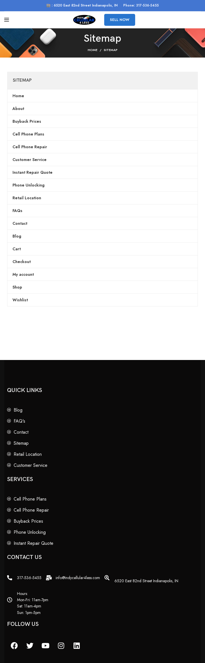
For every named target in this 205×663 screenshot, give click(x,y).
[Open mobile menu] (6, 20)
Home (92, 50)
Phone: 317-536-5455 (141, 5)
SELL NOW (119, 19)
